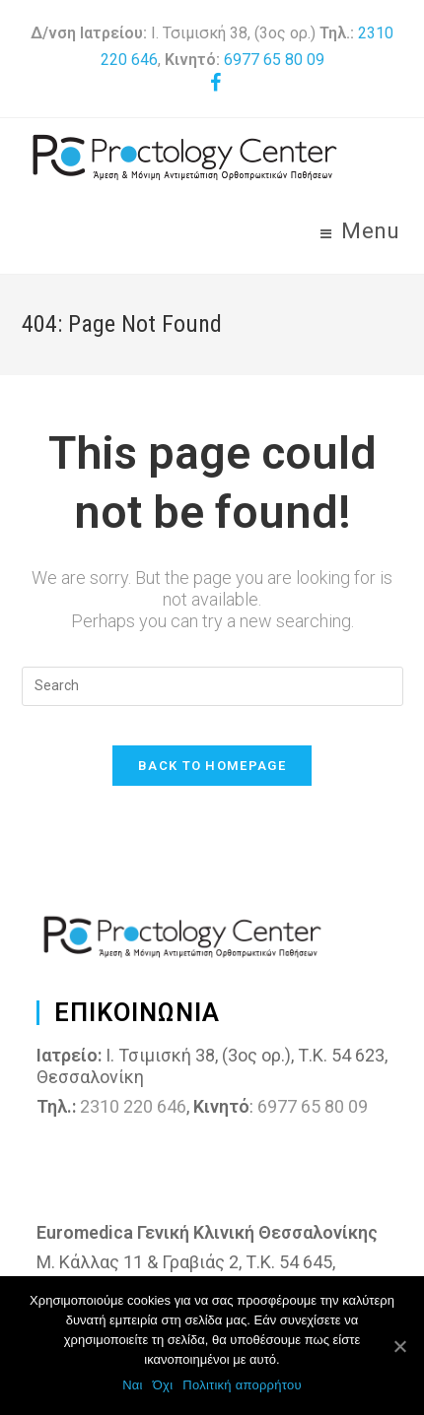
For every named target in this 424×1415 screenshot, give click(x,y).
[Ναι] (399, 1346)
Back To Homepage (212, 765)
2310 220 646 (133, 1106)
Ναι (132, 1385)
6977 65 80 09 (274, 59)
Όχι (163, 1385)
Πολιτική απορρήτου (241, 1385)
